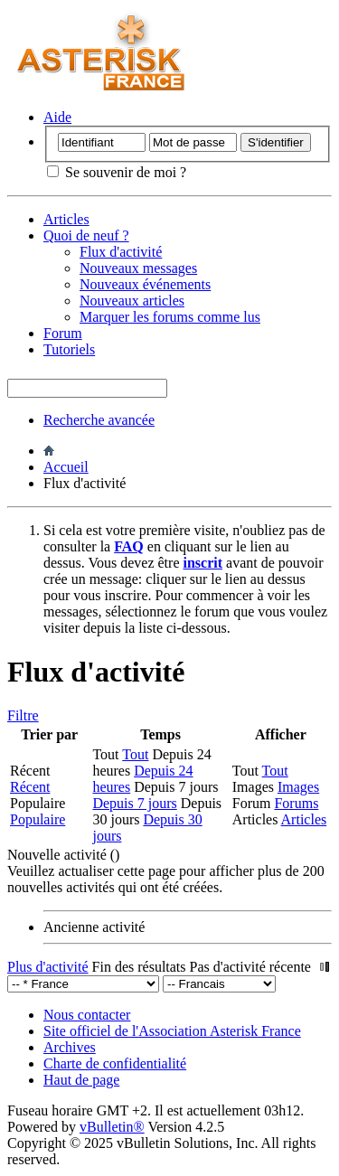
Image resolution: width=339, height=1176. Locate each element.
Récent (30, 787)
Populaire (37, 819)
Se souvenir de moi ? (116, 172)
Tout (135, 754)
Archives (69, 1047)
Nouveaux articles (132, 300)
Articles (66, 219)
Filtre (23, 715)
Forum (62, 333)
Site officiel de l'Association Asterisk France (172, 1031)
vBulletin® (112, 1126)
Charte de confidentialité (114, 1063)
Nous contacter (86, 1014)
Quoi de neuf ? (86, 235)
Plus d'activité (48, 966)
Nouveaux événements (145, 284)
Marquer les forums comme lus (170, 317)
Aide (57, 117)
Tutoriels (69, 349)
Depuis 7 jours (134, 803)
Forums (296, 803)
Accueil (66, 467)
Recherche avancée (99, 420)
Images (298, 787)
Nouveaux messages (138, 268)
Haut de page (81, 1079)
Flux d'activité (121, 251)
